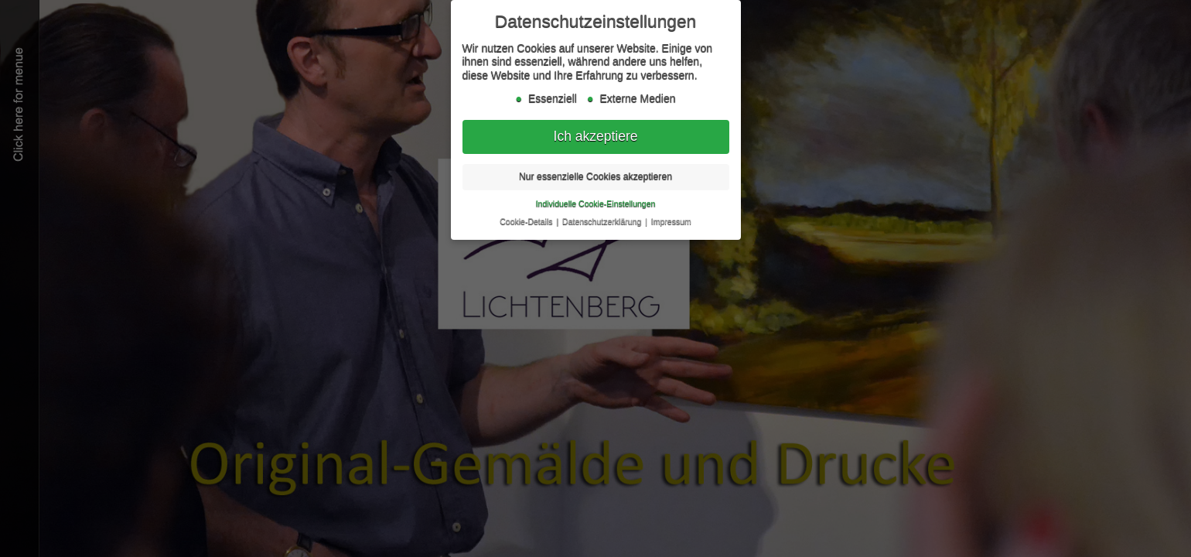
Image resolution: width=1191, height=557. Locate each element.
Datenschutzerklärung (602, 219)
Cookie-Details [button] (527, 219)
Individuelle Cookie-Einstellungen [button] (596, 202)
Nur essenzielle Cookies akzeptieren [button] (595, 174)
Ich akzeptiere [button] (596, 134)
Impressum (671, 219)
